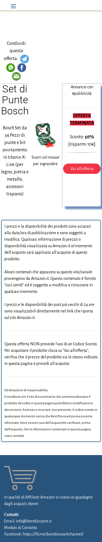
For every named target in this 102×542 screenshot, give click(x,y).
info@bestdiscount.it (33, 521)
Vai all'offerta (82, 169)
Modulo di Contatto (20, 527)
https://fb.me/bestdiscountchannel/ (53, 534)
